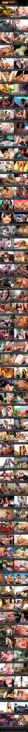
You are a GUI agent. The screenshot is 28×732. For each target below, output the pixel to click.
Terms (24, 731)
